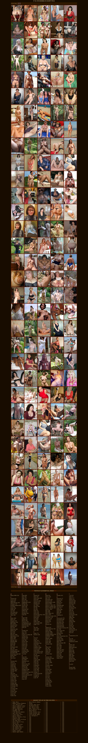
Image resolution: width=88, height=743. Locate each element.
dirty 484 (24, 599)
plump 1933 (48, 672)
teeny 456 (71, 606)
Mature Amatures (18, 708)
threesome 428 (73, 614)
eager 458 (24, 618)
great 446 (24, 676)
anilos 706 (13, 608)
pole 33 (47, 675)
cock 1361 (13, 677)
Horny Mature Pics (18, 722)
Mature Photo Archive (19, 719)
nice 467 (47, 637)
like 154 (36, 657)
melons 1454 (48, 609)
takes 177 (71, 598)
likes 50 (36, 658)
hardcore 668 (37, 601)
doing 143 (24, 603)
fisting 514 (25, 636)
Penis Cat (16, 723)
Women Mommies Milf (19, 707)
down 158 (24, 606)
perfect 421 (48, 661)
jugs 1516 (36, 629)
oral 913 (47, 652)
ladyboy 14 (37, 642)
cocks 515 (13, 679)
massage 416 (48, 599)
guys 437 (24, 679)
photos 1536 (48, 662)
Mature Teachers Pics (19, 717)
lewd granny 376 (38, 651)
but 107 (13, 656)
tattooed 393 (72, 601)
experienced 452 (26, 624)
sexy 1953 (59, 632)
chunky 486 (14, 670)
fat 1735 (24, 632)
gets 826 (24, 657)
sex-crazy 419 (60, 630)
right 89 (59, 611)
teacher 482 (72, 602)
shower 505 (60, 638)
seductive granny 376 (62, 627)
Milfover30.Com (33, 706)
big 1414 (13, 633)
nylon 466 (48, 642)
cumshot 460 (14, 688)
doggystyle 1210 (26, 602)
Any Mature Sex (17, 728)
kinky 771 (36, 633)
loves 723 (36, 670)
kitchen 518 (37, 634)
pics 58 (47, 664)
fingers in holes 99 (27, 634)
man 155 (47, 598)
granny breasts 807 (27, 675)
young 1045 (72, 667)
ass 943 (13, 611)
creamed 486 (14, 684)
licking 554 (37, 655)
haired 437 (36, 595)
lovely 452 (36, 668)
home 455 (36, 613)
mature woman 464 (50, 608)
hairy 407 (36, 597)
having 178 (37, 602)
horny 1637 (37, 616)
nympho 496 (48, 644)
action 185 (13, 600)
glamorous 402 (26, 664)
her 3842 (36, 605)
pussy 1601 (48, 686)
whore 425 (72, 653)
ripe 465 (59, 612)
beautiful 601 (14, 625)
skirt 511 (59, 644)
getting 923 (25, 658)
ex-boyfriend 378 (26, 623)
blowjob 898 (14, 641)
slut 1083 (59, 645)
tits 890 (71, 619)
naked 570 (48, 627)
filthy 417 (24, 633)
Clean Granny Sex (34, 713)
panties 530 (48, 657)
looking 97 (36, 665)
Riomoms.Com (16, 710)
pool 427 (47, 676)
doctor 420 (25, 601)
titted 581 (71, 620)
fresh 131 (24, 643)
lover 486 (36, 669)
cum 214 (13, 687)
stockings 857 (60, 650)
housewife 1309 (38, 623)
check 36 (13, 665)
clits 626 (13, 673)
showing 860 (60, 640)
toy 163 (71, 624)
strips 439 (59, 652)
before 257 (13, 630)
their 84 (71, 610)
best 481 (13, 632)
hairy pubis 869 (38, 598)
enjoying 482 (25, 622)
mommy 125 (48, 619)
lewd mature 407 (38, 653)
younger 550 (72, 668)
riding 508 (59, 609)
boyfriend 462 (14, 647)
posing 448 (48, 680)
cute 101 (13, 694)
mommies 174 (49, 617)
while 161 (71, 650)
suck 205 (59, 655)
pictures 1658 (49, 665)
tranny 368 (72, 628)
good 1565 (25, 668)
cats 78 (13, 662)
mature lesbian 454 (50, 606)
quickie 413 (60, 595)
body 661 (13, 643)
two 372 (71, 632)
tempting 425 (72, 608)
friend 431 (24, 644)
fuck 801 (24, 648)
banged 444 (14, 621)
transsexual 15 (73, 630)
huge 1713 (36, 624)
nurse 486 (48, 641)
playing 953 (48, 669)
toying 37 (71, 625)
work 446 (71, 661)
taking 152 (72, 599)
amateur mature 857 (16, 605)
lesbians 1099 (37, 647)
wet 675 (71, 648)
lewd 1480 (36, 650)
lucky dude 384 (38, 673)
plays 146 (48, 670)
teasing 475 (72, 603)
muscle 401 (48, 624)
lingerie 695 (37, 659)
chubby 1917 (14, 669)
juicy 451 (36, 630)
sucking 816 (60, 656)
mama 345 (48, 597)
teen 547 (71, 605)
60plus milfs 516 (15, 595)
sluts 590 (59, 647)
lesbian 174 (37, 646)
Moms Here (16, 702)
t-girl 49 (71, 595)
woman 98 (72, 658)
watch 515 (72, 646)
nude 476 (48, 640)
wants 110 (72, 644)
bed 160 (13, 627)
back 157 (13, 619)
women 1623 (72, 659)
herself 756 (37, 606)
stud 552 (59, 654)
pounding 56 (48, 682)
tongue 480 (72, 621)
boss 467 (13, 644)
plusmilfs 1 (48, 673)
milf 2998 (47, 612)
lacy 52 (36, 637)
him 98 (35, 608)
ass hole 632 (14, 612)
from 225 (24, 647)
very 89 (71, 638)
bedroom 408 (14, 629)
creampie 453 (14, 686)
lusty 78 (36, 677)
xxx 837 (71, 664)
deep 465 (24, 595)
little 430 (36, 661)
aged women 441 (15, 602)
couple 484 (14, 683)
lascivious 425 (37, 643)
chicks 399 (13, 668)
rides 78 (59, 608)
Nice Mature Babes (34, 702)
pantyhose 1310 (49, 658)
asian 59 (13, 609)
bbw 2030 (13, 623)
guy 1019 (24, 677)
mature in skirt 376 (50, 605)
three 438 (71, 613)
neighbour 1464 (49, 635)
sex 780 (59, 629)
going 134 (24, 666)
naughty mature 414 (50, 634)
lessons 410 (37, 648)
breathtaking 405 (15, 651)
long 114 (36, 662)
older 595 (48, 650)
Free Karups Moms (34, 714)
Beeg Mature (32, 710)
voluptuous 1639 (73, 641)
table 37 (71, 597)
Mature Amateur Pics (19, 706)
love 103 (36, 666)
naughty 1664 (49, 633)
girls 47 (24, 662)
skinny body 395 (61, 643)
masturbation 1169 (50, 602)
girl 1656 (24, 659)
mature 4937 (48, 603)
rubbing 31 (60, 615)
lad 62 (35, 639)
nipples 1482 (48, 638)
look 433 (36, 664)
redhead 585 (60, 605)
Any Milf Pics (17, 729)
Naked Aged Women (18, 732)
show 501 (59, 637)
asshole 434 (14, 613)
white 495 (71, 651)
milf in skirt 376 (49, 613)
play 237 (47, 668)
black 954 (13, 638)
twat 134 (71, 631)
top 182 (71, 623)
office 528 (48, 647)
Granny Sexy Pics (34, 704)
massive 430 (48, 601)
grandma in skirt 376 (27, 672)
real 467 (59, 601)
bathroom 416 (14, 622)
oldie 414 (47, 651)
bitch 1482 (13, 637)
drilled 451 (24, 610)
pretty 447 (48, 683)
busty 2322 (13, 655)
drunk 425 (24, 612)
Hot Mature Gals (34, 707)
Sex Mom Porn (17, 720)
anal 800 (13, 606)
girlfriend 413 (25, 661)
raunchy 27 (60, 598)
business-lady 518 (16, 654)
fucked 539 (25, 650)
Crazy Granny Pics (34, 712)
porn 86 (47, 677)
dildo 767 (24, 598)
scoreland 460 (60, 619)
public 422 (48, 684)
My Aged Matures (18, 709)
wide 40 (71, 654)
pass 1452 (48, 659)
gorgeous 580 (25, 669)
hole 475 (36, 610)
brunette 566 (14, 652)
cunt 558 (13, 690)
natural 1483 (48, 631)
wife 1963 (71, 655)
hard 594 (36, 599)
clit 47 (12, 672)
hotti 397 (36, 620)
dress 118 (24, 608)
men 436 (47, 610)
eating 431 (24, 619)
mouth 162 (48, 621)
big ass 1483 (14, 634)
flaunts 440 (25, 637)
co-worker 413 (14, 676)
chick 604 (13, 666)
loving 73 (36, 672)
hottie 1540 (37, 621)
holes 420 (36, 612)
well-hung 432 (73, 647)
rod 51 (58, 613)
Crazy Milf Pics (18, 714)
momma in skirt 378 (50, 616)
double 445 (25, 605)
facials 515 (25, 630)
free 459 (24, 640)
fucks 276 (24, 652)
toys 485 (71, 627)
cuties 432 (13, 695)
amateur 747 (14, 604)
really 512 (59, 602)
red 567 (59, 604)
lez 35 (35, 654)
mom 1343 (48, 614)
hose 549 (36, 617)
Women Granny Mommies (19, 703)
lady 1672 (36, 640)
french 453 (25, 641)
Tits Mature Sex (18, 704)
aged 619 (13, 601)
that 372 (71, 609)
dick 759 (24, 597)
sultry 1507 (60, 658)
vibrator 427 (72, 640)
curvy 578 (13, 693)
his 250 (36, 609)
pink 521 (47, 666)
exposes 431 (25, 626)
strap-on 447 (60, 651)
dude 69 (24, 614)
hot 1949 (36, 619)
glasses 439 (25, 665)
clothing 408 (14, 675)
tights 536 (71, 617)
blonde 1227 (14, 640)
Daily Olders (17, 715)
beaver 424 (14, 626)
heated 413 (37, 603)
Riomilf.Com (16, 718)
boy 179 (13, 645)
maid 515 (47, 595)
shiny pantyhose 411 (62, 636)
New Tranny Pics (34, 708)
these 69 (71, 612)
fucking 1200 (25, 651)
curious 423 (14, 691)
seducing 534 (60, 625)
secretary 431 (60, 622)
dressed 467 (25, 609)
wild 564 (71, 657)
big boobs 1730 (15, 636)
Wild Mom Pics (17, 725)
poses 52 (47, 679)
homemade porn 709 (39, 614)
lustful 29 (36, 676)
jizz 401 (36, 627)
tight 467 (71, 616)
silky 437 (59, 641)
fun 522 (24, 654)
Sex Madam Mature (18, 727)
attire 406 (13, 615)
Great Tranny (17, 730)
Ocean (30, 703)
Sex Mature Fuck (18, 724)
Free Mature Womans (19, 712)
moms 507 (48, 620)
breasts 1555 (14, 650)
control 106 (14, 680)
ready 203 (59, 600)
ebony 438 (24, 620)
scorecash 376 (60, 618)
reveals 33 (60, 606)
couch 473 (13, 682)
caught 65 (13, 664)
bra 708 (13, 648)
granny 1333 (25, 673)
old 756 (47, 648)
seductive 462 (60, 626)
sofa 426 (59, 648)
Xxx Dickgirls (33, 715)
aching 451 (13, 598)
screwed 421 (60, 621)
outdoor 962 (48, 654)
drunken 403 (25, 613)
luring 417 (36, 675)
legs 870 (36, 644)
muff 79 (47, 623)
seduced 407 (60, 623)
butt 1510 (13, 658)
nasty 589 (48, 630)
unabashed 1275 (73, 635)
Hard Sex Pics (17, 713)
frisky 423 (24, 645)
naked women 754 (50, 629)
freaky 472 (25, 638)
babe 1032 (13, 618)
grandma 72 (25, 670)
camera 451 (14, 661)
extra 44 (24, 627)
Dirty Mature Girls (35, 709)
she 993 (59, 634)
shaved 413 (60, 633)
